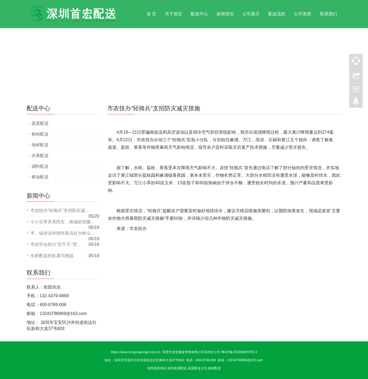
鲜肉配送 (40, 134)
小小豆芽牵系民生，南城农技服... (62, 221)
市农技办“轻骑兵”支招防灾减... (59, 210)
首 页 (151, 14)
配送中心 (199, 14)
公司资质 (302, 14)
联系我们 (328, 14)
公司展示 (251, 14)
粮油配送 (40, 177)
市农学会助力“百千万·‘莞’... (56, 244)
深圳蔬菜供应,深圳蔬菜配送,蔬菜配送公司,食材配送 (184, 368)
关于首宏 (173, 14)
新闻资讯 (225, 14)
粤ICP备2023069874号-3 (239, 352)
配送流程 (276, 14)
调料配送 (40, 166)
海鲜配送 (40, 145)
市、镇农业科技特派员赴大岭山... (62, 233)
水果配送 (40, 155)
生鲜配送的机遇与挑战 (51, 255)
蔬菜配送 (40, 123)
